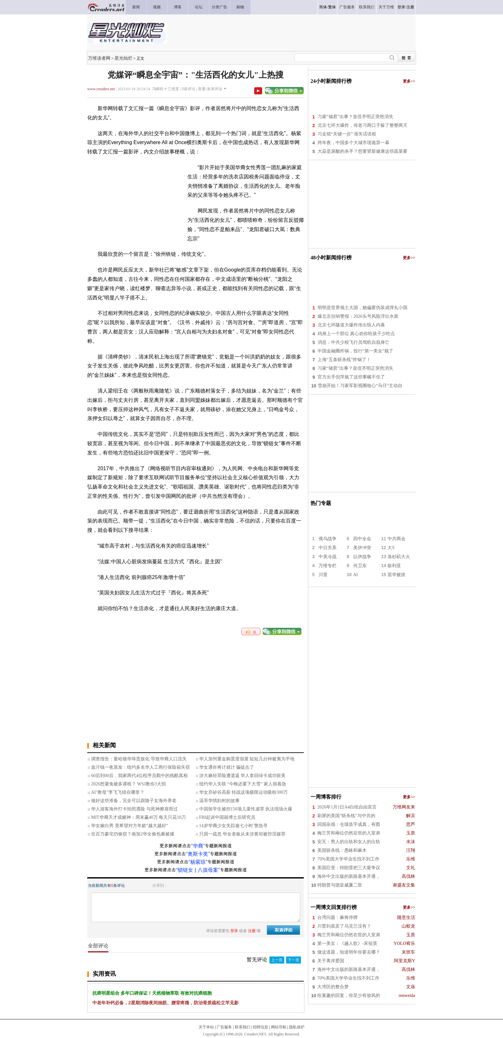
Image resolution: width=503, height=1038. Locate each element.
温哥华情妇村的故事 (219, 800)
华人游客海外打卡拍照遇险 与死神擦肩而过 (134, 809)
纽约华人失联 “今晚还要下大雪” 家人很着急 (242, 784)
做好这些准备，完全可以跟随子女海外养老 (133, 800)
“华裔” (198, 846)
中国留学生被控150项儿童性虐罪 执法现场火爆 (246, 809)
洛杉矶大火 (399, 556)
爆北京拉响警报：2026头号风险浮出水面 (358, 316)
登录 (401, 7)
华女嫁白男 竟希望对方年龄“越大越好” (129, 825)
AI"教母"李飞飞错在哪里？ (117, 792)
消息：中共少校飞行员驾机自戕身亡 (353, 342)
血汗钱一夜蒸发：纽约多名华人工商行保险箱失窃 (140, 767)
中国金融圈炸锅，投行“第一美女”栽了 (355, 351)
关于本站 (206, 1027)
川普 (323, 574)
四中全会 (362, 538)
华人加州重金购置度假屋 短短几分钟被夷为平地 (247, 759)
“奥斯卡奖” (198, 854)
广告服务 (224, 1027)
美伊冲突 (362, 547)
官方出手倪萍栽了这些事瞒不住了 (351, 377)
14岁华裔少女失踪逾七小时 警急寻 (233, 825)
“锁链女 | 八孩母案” (198, 870)
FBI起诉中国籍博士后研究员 (227, 817)
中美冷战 (328, 556)
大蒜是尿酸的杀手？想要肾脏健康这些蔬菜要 (362, 151)
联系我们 (242, 1027)
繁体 (332, 7)
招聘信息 (260, 1027)
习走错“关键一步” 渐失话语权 (347, 134)
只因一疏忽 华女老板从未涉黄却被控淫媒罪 (242, 834)
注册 (410, 7)
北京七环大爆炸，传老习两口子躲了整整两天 (362, 125)
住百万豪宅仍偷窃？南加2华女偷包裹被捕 (132, 834)
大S (391, 547)
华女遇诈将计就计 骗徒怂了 (226, 767)
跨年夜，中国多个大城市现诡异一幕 (353, 142)
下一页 (293, 960)
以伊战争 (362, 556)
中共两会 (396, 538)
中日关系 (328, 547)
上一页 (277, 960)
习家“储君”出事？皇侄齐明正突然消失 (355, 116)
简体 (323, 7)
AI (355, 574)
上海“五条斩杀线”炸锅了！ (344, 359)
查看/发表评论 (210, 89)
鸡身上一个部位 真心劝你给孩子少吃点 (356, 333)
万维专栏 (328, 565)
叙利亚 (394, 565)
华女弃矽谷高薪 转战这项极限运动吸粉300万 (243, 792)
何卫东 (360, 565)
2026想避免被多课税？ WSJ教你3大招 (128, 784)
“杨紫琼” (198, 862)
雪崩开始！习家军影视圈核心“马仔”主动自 (360, 385)
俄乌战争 (328, 538)
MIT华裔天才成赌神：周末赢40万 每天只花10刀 (138, 817)
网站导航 (278, 1027)
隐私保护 (296, 1027)
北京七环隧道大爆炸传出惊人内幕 (351, 325)
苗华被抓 (396, 574)
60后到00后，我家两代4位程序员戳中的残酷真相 (139, 775)
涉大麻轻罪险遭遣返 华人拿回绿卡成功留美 (242, 775)
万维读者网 (99, 58)
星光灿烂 (123, 58)
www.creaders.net (101, 89)
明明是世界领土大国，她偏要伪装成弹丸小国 (362, 307)
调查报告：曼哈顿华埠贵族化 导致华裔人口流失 (139, 759)
